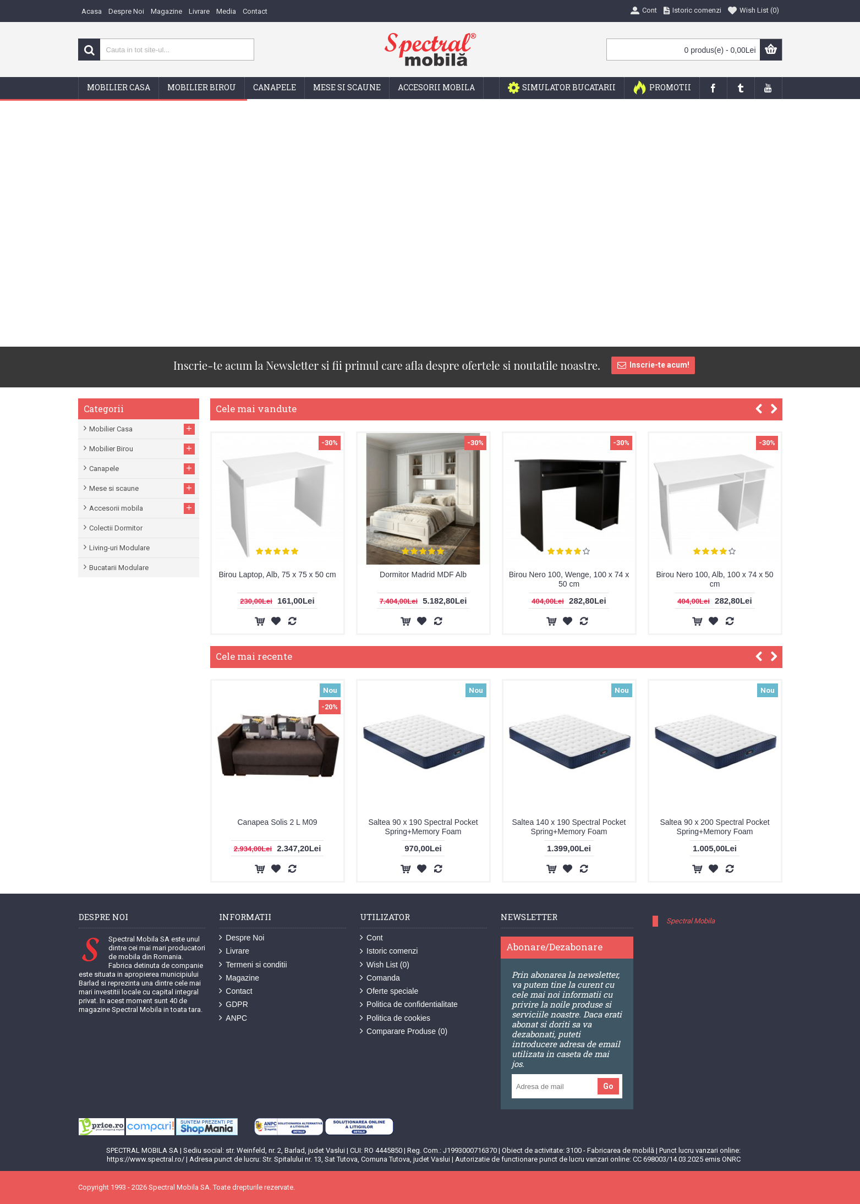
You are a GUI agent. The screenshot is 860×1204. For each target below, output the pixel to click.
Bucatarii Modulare (119, 567)
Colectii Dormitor (116, 528)
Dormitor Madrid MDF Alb (423, 574)
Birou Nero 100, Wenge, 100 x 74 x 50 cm (569, 579)
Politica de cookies (395, 1018)
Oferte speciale (389, 991)
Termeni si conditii (253, 965)
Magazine (239, 978)
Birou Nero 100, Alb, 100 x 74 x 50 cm (714, 579)
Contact (235, 991)
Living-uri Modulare (119, 548)
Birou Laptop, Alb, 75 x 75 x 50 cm (277, 574)
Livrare (234, 951)
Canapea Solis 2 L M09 (277, 822)
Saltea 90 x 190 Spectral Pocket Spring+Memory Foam (423, 827)
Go (608, 1086)
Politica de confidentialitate (409, 1004)
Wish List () (384, 965)
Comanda (380, 978)
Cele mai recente (254, 656)
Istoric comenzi (389, 951)
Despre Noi (241, 938)
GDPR (233, 1004)
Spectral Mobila (690, 921)
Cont (371, 938)
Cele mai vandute (256, 408)
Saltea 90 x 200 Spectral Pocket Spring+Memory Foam (714, 827)
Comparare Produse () (403, 1031)
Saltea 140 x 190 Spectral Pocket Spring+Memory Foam (569, 827)
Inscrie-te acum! (653, 365)
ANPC (233, 1018)
